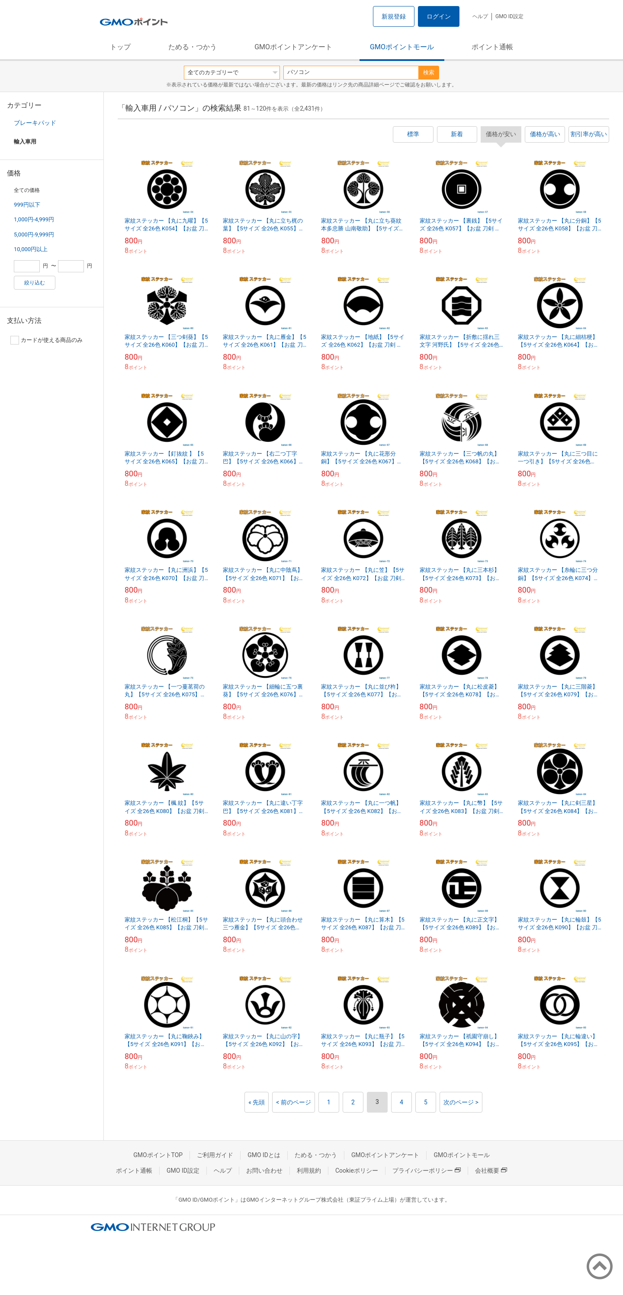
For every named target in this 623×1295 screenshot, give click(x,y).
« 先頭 (256, 1102)
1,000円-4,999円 (34, 219)
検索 (428, 72)
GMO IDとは (263, 1154)
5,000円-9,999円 (34, 234)
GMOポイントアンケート (293, 47)
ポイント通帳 (492, 47)
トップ (120, 47)
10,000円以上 (31, 249)
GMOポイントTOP (158, 1154)
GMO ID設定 (509, 16)
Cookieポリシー (356, 1170)
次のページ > (460, 1102)
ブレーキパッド (35, 122)
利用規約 (309, 1170)
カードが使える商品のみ (46, 340)
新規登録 (394, 16)
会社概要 (491, 1170)
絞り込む (34, 283)
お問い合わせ (264, 1170)
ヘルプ (480, 16)
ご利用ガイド (215, 1154)
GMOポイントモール (402, 47)
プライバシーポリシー (426, 1170)
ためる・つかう (192, 47)
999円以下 (27, 204)
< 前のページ (293, 1102)
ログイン (439, 16)
